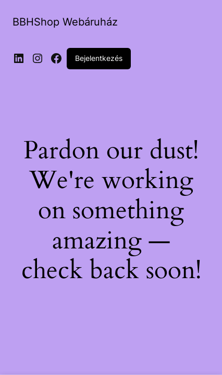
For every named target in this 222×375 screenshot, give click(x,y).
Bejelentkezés (98, 58)
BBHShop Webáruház (65, 22)
